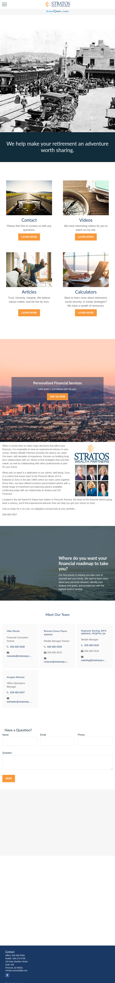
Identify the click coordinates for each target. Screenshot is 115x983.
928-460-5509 (54, 647)
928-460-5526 (91, 645)
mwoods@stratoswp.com (19, 656)
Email (43, 735)
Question (7, 753)
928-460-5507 (17, 692)
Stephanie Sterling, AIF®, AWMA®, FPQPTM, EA (94, 632)
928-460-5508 (17, 647)
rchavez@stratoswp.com (57, 662)
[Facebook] (7, 975)
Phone (81, 735)
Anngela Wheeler (16, 677)
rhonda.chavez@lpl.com (16, 970)
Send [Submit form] (8, 778)
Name (5, 735)
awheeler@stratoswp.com (19, 701)
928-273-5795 (18, 958)
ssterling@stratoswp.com (94, 660)
